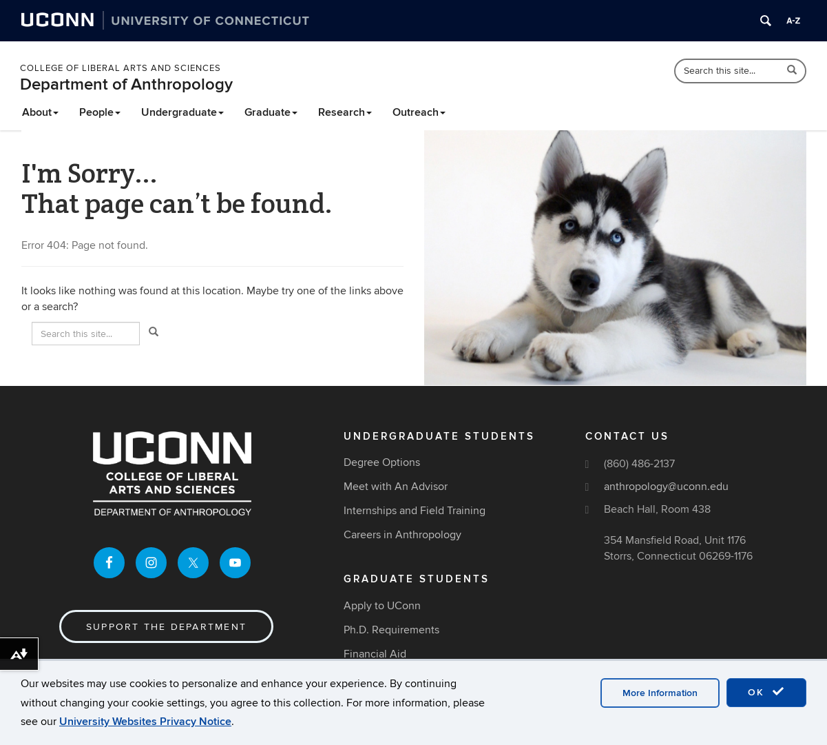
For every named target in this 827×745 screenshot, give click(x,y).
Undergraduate (182, 112)
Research (345, 112)
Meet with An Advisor (396, 486)
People (100, 112)
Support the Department (166, 627)
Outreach (419, 112)
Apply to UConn (382, 606)
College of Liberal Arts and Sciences (120, 68)
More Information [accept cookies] (660, 693)
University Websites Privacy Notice (145, 721)
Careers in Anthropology (402, 535)
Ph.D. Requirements (391, 630)
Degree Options (382, 462)
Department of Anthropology (126, 84)
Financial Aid (375, 654)
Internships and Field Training (414, 511)
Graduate (270, 112)
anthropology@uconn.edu (666, 486)
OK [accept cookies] (766, 692)
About (40, 112)
